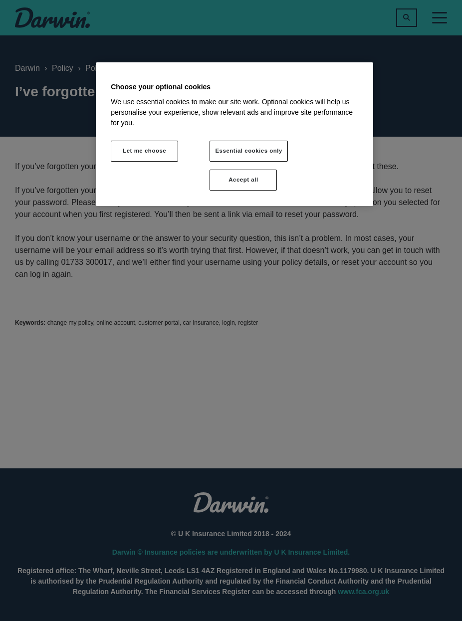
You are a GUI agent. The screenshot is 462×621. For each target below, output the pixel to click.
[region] (234, 134)
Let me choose (144, 151)
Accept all (243, 180)
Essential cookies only (248, 151)
